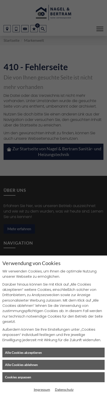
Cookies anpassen (18, 377)
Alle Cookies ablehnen (21, 365)
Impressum (42, 389)
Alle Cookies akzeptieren (23, 352)
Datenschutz (64, 389)
